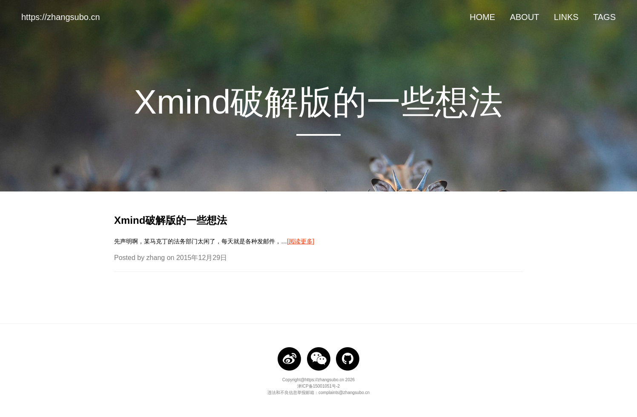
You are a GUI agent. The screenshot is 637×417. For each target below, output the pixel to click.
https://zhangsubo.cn (60, 17)
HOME (482, 17)
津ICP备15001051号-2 (318, 386)
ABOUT (524, 17)
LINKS (566, 17)
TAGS (604, 17)
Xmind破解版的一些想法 (170, 220)
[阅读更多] (300, 241)
